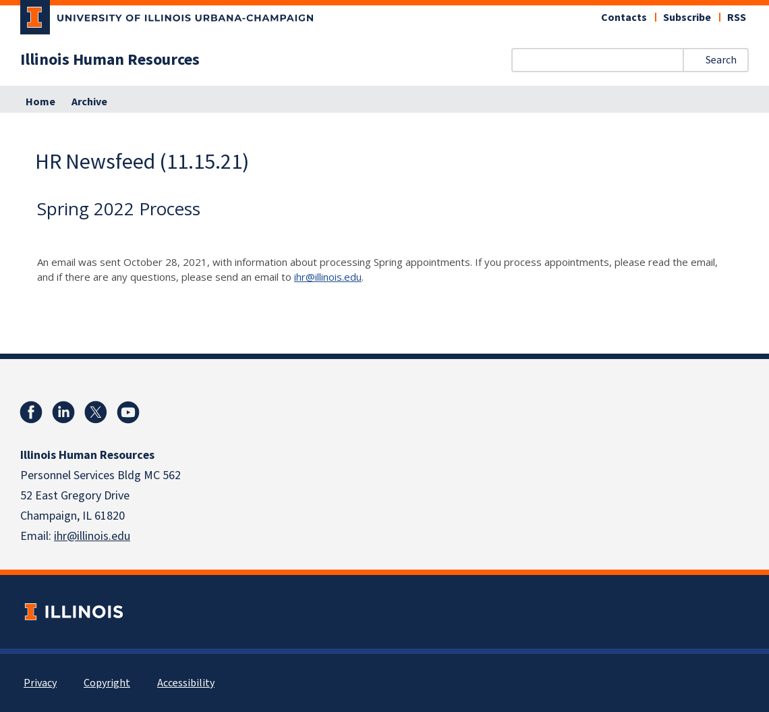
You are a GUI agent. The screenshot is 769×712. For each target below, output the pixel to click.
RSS (736, 17)
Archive (89, 101)
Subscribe (687, 17)
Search (721, 60)
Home (40, 101)
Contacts (624, 17)
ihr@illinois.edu (328, 276)
